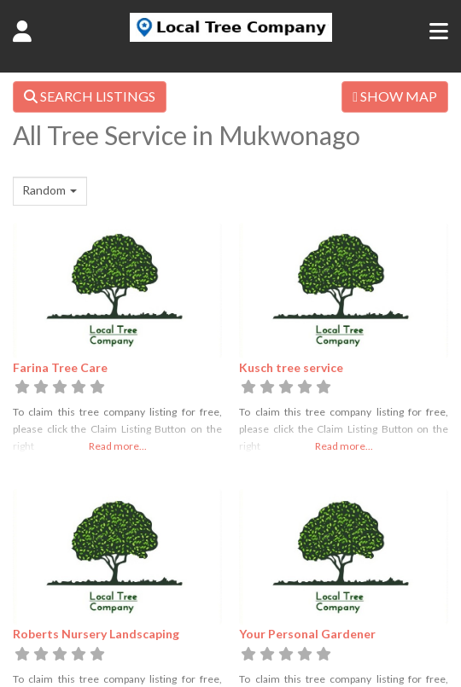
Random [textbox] (44, 190)
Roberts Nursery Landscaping (96, 633)
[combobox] (50, 191)
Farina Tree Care (60, 367)
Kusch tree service (291, 367)
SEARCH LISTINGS (89, 96)
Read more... (118, 446)
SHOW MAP (395, 96)
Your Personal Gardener (307, 633)
